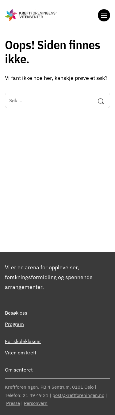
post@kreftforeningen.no (78, 395)
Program (14, 324)
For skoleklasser (23, 341)
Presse (13, 403)
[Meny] (104, 15)
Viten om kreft (20, 353)
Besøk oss (16, 313)
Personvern (36, 403)
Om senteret (19, 370)
